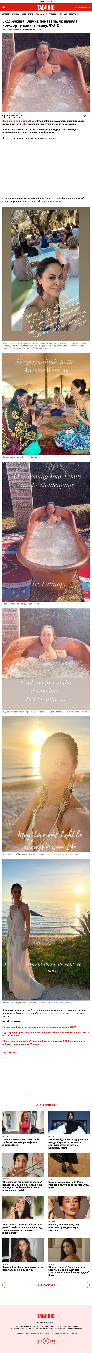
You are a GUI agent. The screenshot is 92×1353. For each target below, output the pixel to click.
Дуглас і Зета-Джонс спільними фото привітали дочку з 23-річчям (22, 1268)
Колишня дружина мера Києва (19, 121)
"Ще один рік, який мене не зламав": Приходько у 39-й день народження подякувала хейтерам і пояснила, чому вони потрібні (22, 1186)
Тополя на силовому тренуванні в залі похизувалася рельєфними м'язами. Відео (21, 1142)
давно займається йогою (25, 457)
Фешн (23, 14)
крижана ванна (52, 201)
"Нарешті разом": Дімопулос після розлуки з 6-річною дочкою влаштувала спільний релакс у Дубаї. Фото (68, 1271)
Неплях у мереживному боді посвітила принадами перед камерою (64, 1227)
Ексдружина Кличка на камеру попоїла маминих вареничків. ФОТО (39, 1027)
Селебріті (6, 14)
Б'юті (30, 14)
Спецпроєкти (74, 14)
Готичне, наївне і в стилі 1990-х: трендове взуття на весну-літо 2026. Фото (68, 1185)
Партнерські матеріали (55, 1333)
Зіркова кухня (41, 14)
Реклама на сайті (22, 1333)
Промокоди (72, 1333)
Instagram (49, 138)
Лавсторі (53, 14)
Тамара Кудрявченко (11, 30)
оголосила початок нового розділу (61, 1013)
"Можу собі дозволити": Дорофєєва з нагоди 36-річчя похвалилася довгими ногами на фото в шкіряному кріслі (68, 1143)
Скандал (15, 14)
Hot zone (63, 14)
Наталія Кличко (10, 1052)
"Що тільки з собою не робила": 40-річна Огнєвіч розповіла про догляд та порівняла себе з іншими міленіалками (22, 1228)
